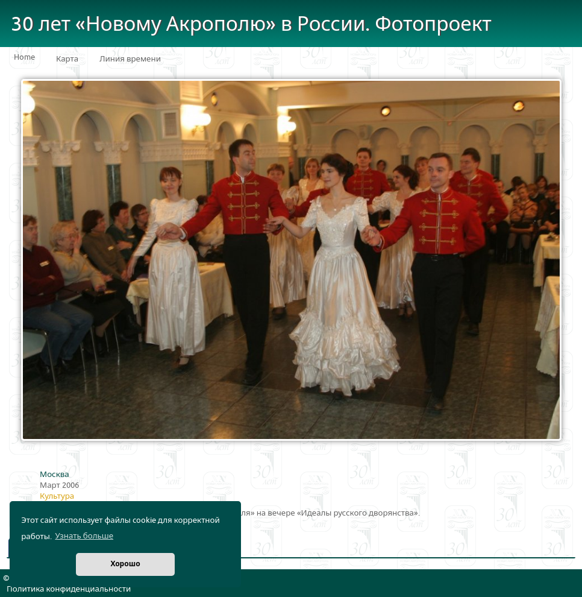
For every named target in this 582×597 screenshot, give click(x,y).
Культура (57, 496)
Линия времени (130, 59)
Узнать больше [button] (84, 536)
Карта (67, 59)
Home (24, 57)
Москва (54, 474)
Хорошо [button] (125, 564)
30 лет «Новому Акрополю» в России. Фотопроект (251, 24)
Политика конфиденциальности (69, 589)
